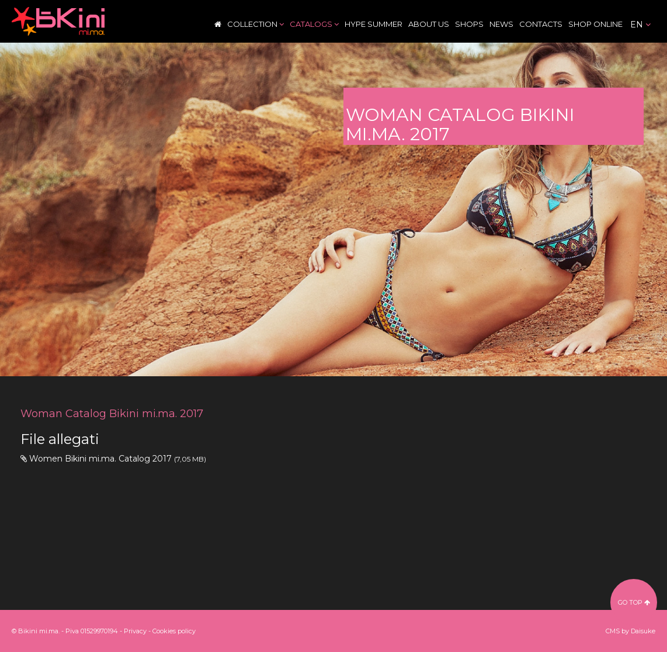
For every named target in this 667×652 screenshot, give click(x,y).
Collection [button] (255, 24)
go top (634, 602)
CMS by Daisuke (630, 631)
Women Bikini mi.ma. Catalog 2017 (100, 458)
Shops (469, 24)
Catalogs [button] (314, 24)
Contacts (540, 24)
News (501, 24)
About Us (428, 24)
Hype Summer (373, 24)
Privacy (135, 631)
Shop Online (595, 24)
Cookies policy (174, 631)
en (640, 24)
